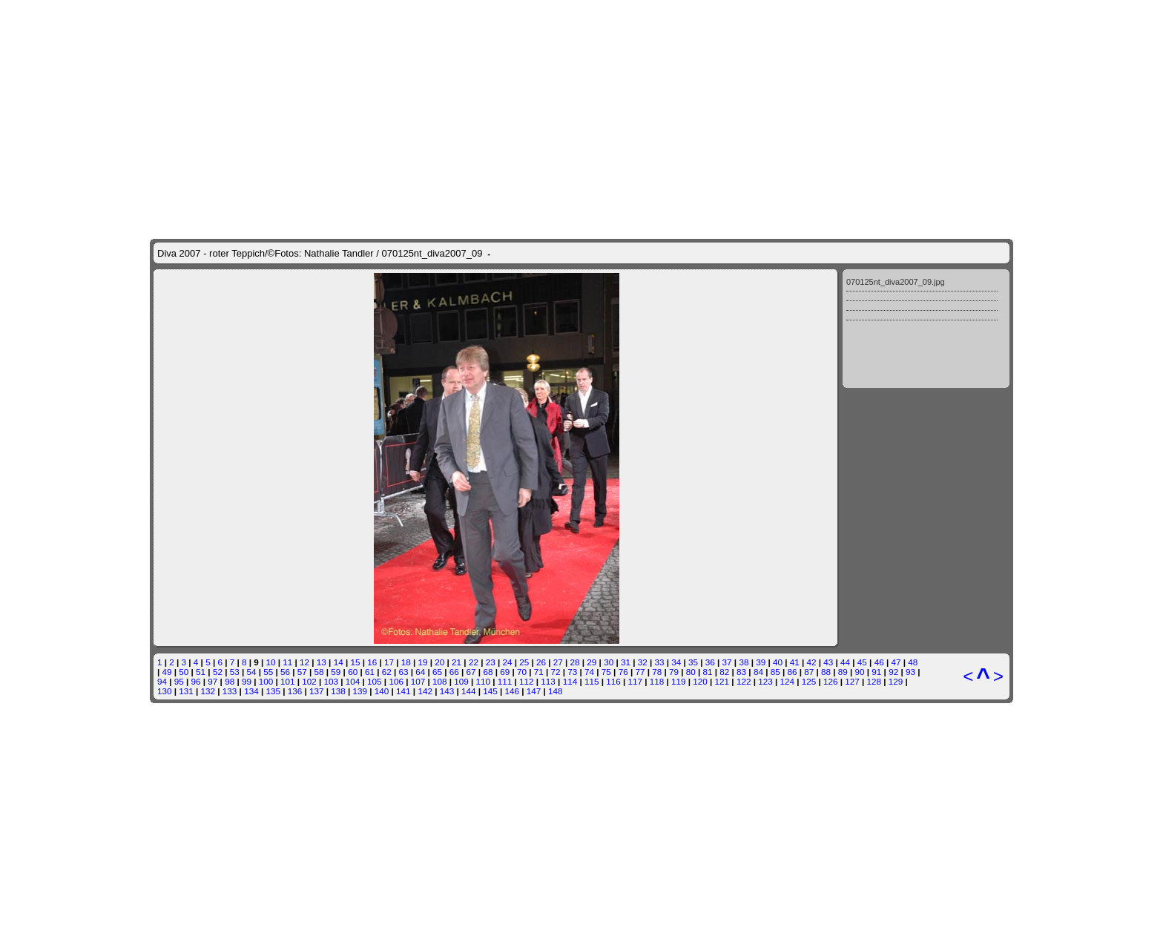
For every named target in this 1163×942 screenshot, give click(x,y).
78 (657, 467)
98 (229, 477)
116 (613, 477)
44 (845, 458)
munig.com (578, 770)
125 (809, 477)
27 (558, 458)
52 (218, 467)
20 (439, 458)
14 (338, 458)
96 (196, 477)
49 (167, 467)
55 (268, 467)
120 (700, 477)
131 (186, 487)
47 (895, 458)
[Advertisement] (581, 709)
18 (406, 458)
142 (425, 487)
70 (522, 467)
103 (331, 477)
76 (623, 467)
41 (795, 458)
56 (285, 467)
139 (360, 487)
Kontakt (488, 636)
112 (526, 477)
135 (273, 487)
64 (420, 467)
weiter (664, 569)
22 (473, 458)
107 (418, 477)
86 (792, 467)
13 (321, 458)
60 (353, 467)
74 (589, 467)
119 (678, 477)
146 (512, 487)
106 (396, 477)
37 (727, 458)
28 (575, 458)
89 (843, 467)
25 (524, 458)
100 (266, 477)
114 (570, 477)
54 (251, 467)
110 (483, 477)
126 (830, 477)
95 (179, 477)
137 (316, 487)
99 (246, 477)
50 (183, 467)
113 (548, 477)
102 (309, 477)
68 (487, 467)
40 (778, 458)
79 (674, 467)
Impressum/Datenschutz (687, 636)
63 (403, 467)
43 (828, 458)
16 (372, 458)
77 (640, 467)
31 (625, 458)
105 (374, 477)
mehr (725, 558)
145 (490, 487)
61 (370, 467)
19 (423, 458)
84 (758, 467)
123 (765, 477)
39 (760, 458)
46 (879, 458)
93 (910, 467)
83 (741, 467)
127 (852, 477)
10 (271, 458)
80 (691, 467)
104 (353, 477)
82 (724, 467)
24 (507, 458)
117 (634, 477)
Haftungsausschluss (556, 636)
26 (541, 458)
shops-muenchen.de (698, 906)
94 (162, 477)
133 (230, 487)
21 (456, 458)
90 (860, 467)
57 (302, 467)
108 (439, 477)
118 (657, 477)
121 (722, 477)
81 (708, 467)
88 (826, 467)
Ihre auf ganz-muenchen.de (582, 647)
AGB (617, 636)
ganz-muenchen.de (591, 906)
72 (556, 467)
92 (893, 467)
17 (389, 458)
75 (606, 467)
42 (812, 458)
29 (591, 458)
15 (355, 458)
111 (505, 477)
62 (387, 467)
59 (335, 467)
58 (319, 467)
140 (382, 487)
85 (775, 467)
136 (295, 487)
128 (874, 477)
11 (287, 458)
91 (876, 467)
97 (212, 477)
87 (809, 467)
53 (235, 467)
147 (534, 487)
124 (787, 477)
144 (468, 487)
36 (710, 458)
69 (505, 467)
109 (461, 477)
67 (471, 467)
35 (693, 458)
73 (572, 467)
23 (490, 458)
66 (454, 467)
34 (676, 458)
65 (437, 467)
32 (643, 458)
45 (862, 458)
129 (896, 477)
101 (287, 477)
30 (608, 458)
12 (304, 458)
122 (744, 477)
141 (403, 487)
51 (200, 467)
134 (251, 487)
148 (555, 487)
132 (208, 487)
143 (447, 487)
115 (591, 477)
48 (912, 458)
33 (659, 458)
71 (539, 467)
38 (743, 458)
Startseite (444, 636)
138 (338, 487)
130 (164, 487)
